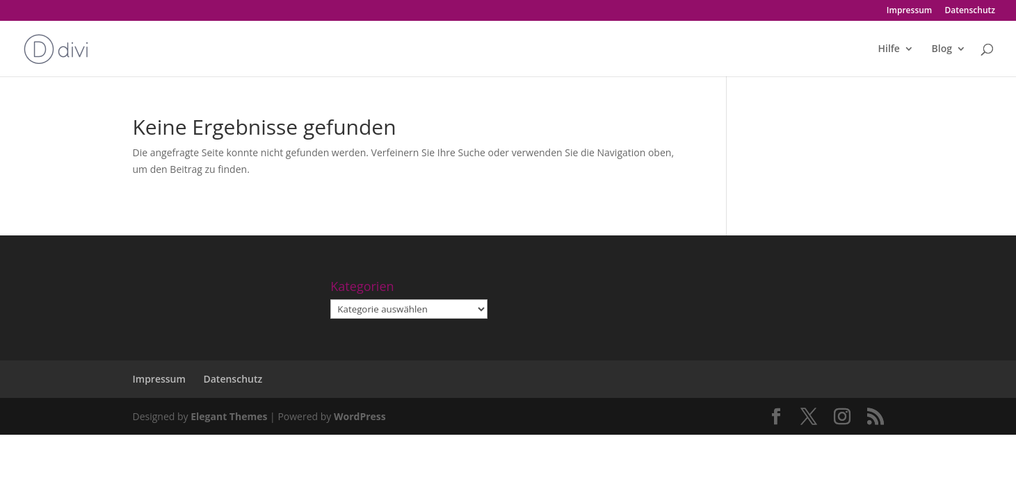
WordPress (360, 416)
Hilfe (888, 49)
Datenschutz (969, 11)
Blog (942, 49)
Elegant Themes (229, 416)
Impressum (909, 11)
